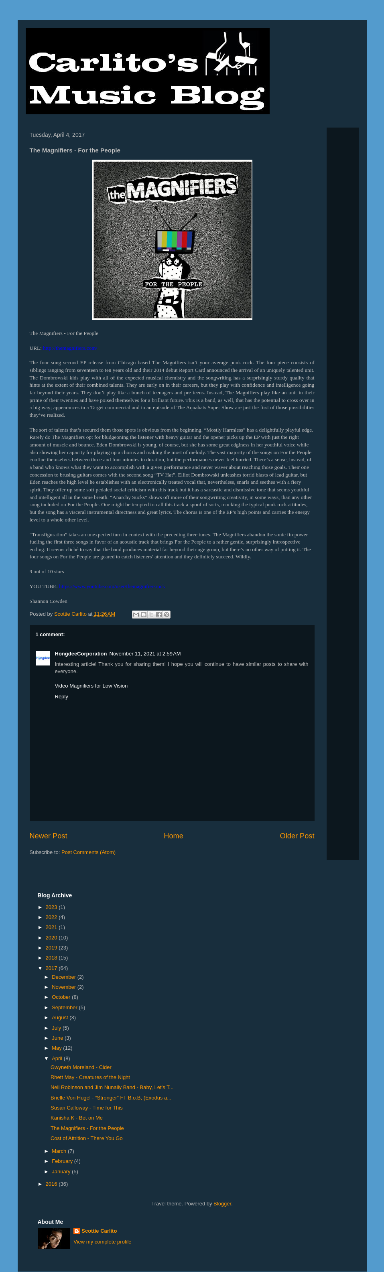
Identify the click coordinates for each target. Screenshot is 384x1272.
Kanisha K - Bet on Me (77, 1118)
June (58, 1038)
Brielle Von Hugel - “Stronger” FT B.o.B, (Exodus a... (111, 1098)
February (63, 1161)
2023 (52, 907)
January (62, 1172)
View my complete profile (102, 1242)
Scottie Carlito (99, 1231)
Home (173, 836)
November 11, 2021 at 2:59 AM (145, 654)
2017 (52, 968)
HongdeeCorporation (81, 654)
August (60, 1017)
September (65, 1007)
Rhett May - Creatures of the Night (90, 1077)
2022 (52, 917)
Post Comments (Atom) (88, 852)
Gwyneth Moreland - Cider (81, 1067)
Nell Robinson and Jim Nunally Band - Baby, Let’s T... (112, 1087)
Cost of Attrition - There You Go (87, 1138)
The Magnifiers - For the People (87, 1128)
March (60, 1151)
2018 (52, 958)
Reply (61, 697)
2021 (52, 927)
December (64, 977)
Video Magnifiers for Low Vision (91, 686)
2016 (52, 1184)
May (57, 1048)
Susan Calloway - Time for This (87, 1108)
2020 (52, 938)
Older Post (297, 836)
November (64, 987)
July (57, 1028)
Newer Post (48, 836)
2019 (52, 948)
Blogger (222, 1204)
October (62, 997)
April (58, 1058)
